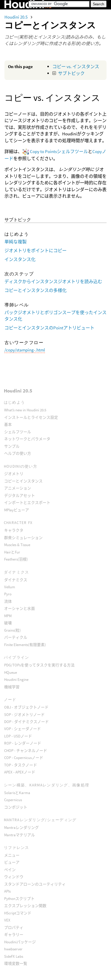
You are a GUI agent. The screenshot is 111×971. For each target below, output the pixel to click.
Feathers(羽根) (16, 559)
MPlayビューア (16, 509)
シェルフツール (17, 431)
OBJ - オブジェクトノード (26, 707)
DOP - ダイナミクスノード (26, 721)
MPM (8, 615)
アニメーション (17, 488)
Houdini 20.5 (16, 17)
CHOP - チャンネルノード (25, 750)
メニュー (12, 855)
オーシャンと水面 (19, 608)
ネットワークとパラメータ (27, 438)
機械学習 (12, 686)
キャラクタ (13, 530)
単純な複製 (15, 241)
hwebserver (13, 949)
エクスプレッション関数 (25, 905)
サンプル (12, 446)
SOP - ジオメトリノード (24, 714)
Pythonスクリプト (19, 898)
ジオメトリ (13, 473)
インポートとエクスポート (27, 502)
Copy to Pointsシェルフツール (59, 151)
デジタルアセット (19, 495)
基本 (8, 424)
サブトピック (71, 73)
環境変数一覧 (15, 963)
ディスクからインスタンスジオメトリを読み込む (53, 281)
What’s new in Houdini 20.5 (25, 410)
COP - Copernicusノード (23, 757)
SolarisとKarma (17, 792)
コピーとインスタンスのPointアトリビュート (49, 328)
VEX (7, 920)
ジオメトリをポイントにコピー (35, 250)
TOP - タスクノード (20, 765)
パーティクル (15, 637)
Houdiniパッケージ (20, 941)
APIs (7, 891)
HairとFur (12, 552)
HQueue (10, 672)
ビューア (12, 862)
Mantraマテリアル (19, 834)
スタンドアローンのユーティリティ (35, 884)
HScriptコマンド (17, 913)
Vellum (9, 586)
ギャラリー (13, 934)
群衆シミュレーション (23, 537)
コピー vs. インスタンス (75, 66)
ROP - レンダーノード (22, 743)
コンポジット (15, 807)
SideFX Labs (13, 956)
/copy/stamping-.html (24, 350)
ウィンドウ (13, 876)
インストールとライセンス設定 (31, 417)
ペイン (10, 869)
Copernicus (13, 799)
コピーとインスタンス (23, 481)
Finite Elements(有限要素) (25, 644)
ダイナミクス (15, 579)
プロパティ (13, 927)
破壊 (8, 622)
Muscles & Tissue (17, 544)
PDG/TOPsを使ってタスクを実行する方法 (39, 665)
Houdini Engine (16, 679)
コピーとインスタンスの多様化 (35, 290)
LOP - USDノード (18, 736)
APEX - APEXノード (19, 772)
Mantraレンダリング (21, 827)
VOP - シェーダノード (22, 728)
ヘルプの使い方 (17, 453)
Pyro (8, 594)
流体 (8, 601)
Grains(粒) (12, 630)
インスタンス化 (20, 259)
